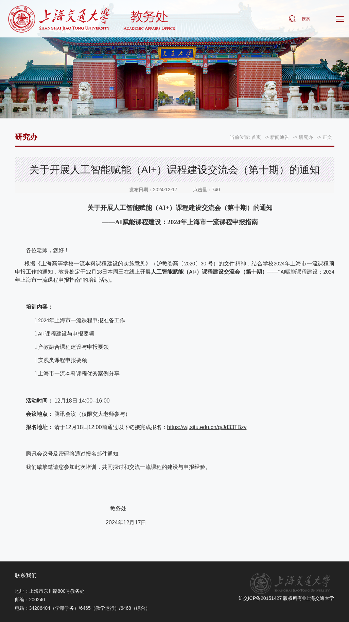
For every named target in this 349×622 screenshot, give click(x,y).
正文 (327, 137)
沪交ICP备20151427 (260, 598)
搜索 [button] (306, 19)
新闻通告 (279, 137)
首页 (256, 137)
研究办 (306, 137)
